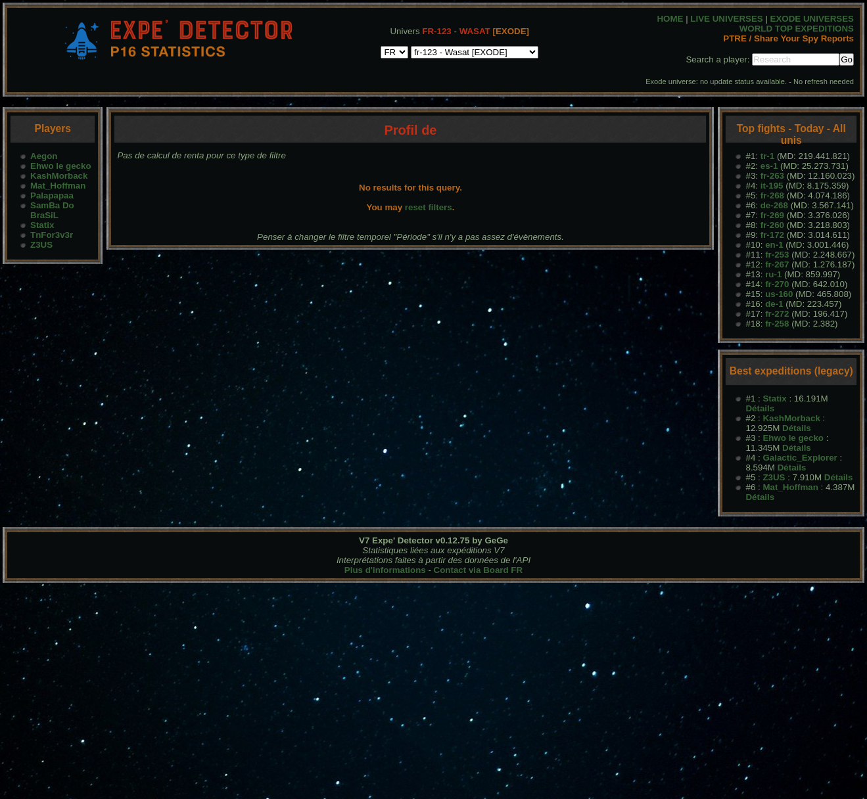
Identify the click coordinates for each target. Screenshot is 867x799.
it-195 (772, 186)
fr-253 (777, 255)
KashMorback (58, 176)
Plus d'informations (385, 570)
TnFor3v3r (51, 235)
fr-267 (777, 264)
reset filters (428, 207)
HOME (670, 19)
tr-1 (767, 156)
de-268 (774, 205)
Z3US (41, 245)
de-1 (774, 304)
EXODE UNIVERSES (812, 19)
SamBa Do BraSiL (52, 210)
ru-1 (773, 274)
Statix (42, 225)
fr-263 (772, 176)
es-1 (769, 166)
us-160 (779, 294)
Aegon (43, 156)
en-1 (774, 245)
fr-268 (772, 195)
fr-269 (772, 215)
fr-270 (777, 284)
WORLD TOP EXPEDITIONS (796, 29)
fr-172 (772, 235)
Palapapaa (52, 195)
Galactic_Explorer (799, 458)
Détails (759, 408)
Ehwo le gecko (60, 166)
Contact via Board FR (478, 570)
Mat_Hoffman (57, 186)
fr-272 (777, 314)
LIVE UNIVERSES (726, 19)
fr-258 (777, 324)
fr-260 (772, 225)
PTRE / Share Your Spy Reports (788, 38)
